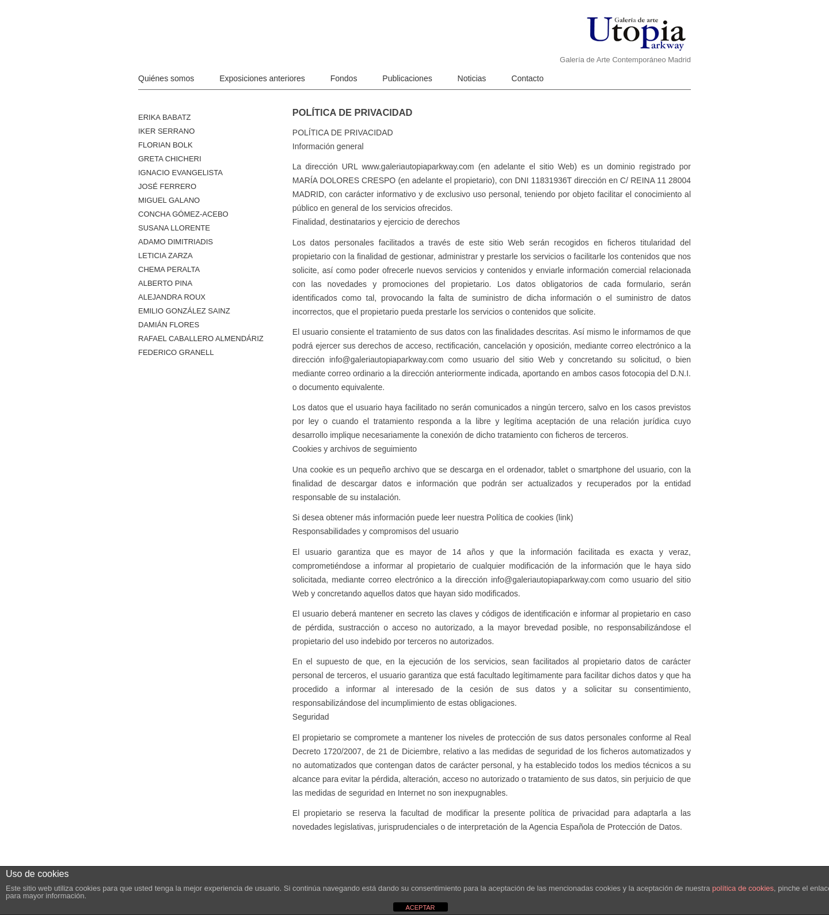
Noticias (472, 78)
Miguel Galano (169, 200)
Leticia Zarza (165, 255)
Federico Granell (176, 352)
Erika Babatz (164, 117)
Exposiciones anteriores (262, 78)
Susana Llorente (174, 228)
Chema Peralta (169, 269)
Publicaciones (407, 78)
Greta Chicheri (169, 158)
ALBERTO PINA (165, 283)
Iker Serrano (166, 131)
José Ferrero (167, 186)
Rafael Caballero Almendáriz (201, 338)
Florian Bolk (165, 145)
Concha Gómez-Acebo (183, 214)
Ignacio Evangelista (180, 172)
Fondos (344, 78)
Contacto (527, 78)
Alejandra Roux (172, 297)
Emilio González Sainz (184, 311)
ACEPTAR (420, 907)
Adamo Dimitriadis (175, 241)
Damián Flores (168, 324)
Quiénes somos (166, 78)
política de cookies (743, 888)
